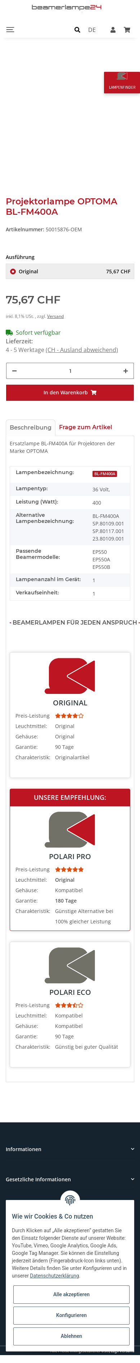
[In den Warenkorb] (70, 393)
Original (74, 271)
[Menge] (70, 371)
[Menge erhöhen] (126, 371)
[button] (77, 29)
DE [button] (92, 29)
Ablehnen (71, 1336)
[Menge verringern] (14, 371)
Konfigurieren (71, 1315)
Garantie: (26, 746)
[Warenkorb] (127, 29)
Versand (55, 316)
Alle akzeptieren (71, 1294)
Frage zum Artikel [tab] (85, 427)
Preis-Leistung (32, 715)
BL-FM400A (104, 473)
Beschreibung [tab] (30, 427)
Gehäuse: (26, 736)
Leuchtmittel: (31, 726)
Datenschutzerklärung (54, 1276)
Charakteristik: (32, 757)
